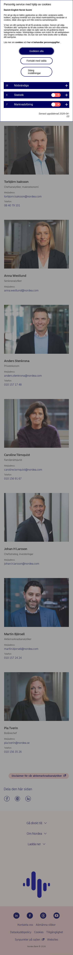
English (15, 10)
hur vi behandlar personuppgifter (43, 42)
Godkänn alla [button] (36, 51)
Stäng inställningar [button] (34, 72)
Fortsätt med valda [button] (36, 60)
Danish (7, 10)
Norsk (22, 10)
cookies (19, 42)
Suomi (29, 10)
